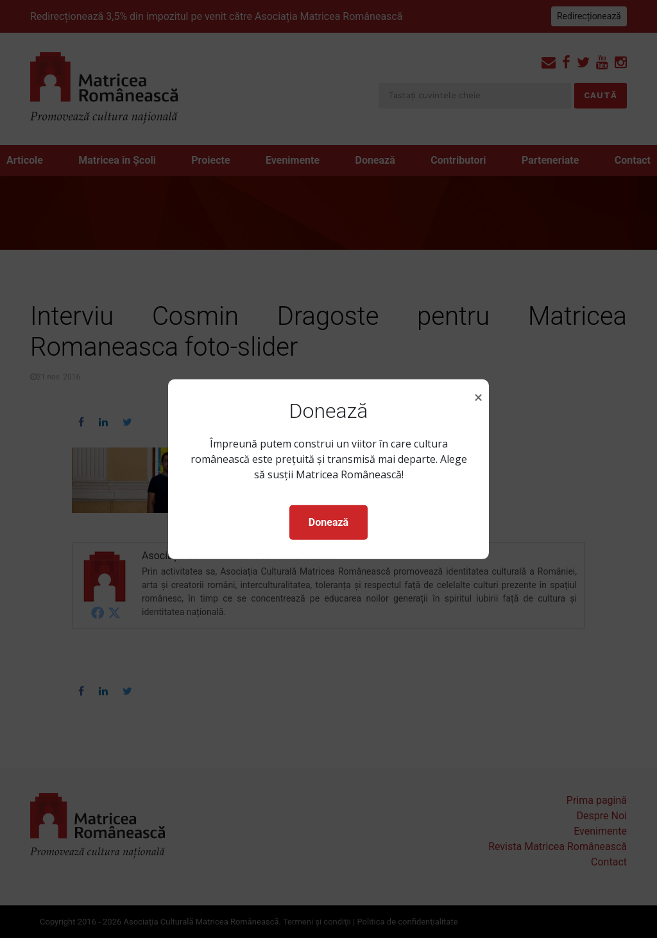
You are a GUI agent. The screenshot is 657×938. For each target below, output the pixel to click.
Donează (328, 522)
